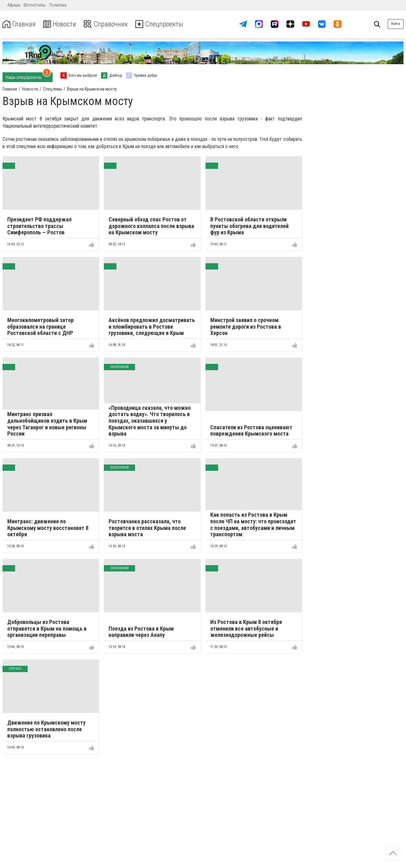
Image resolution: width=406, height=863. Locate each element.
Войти (395, 24)
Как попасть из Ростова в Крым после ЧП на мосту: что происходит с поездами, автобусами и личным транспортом (253, 524)
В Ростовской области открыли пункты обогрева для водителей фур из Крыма (249, 226)
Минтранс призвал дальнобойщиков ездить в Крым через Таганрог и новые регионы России (47, 424)
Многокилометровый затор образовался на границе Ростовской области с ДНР (40, 326)
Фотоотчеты (35, 5)
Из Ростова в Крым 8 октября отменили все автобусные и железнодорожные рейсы (246, 628)
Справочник (111, 24)
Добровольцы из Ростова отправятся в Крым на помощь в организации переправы (47, 628)
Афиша (13, 5)
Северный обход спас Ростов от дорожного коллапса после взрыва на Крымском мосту (151, 226)
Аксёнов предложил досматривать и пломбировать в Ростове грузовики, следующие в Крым (152, 326)
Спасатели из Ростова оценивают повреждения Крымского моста (251, 430)
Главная (20, 24)
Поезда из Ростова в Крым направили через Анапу (141, 631)
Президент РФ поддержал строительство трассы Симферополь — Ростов (39, 226)
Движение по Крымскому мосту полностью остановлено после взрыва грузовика (46, 729)
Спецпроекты (168, 24)
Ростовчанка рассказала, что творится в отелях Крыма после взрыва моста (147, 527)
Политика (57, 5)
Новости (62, 24)
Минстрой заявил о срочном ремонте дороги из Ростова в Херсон (245, 326)
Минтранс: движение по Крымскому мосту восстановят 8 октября (47, 527)
